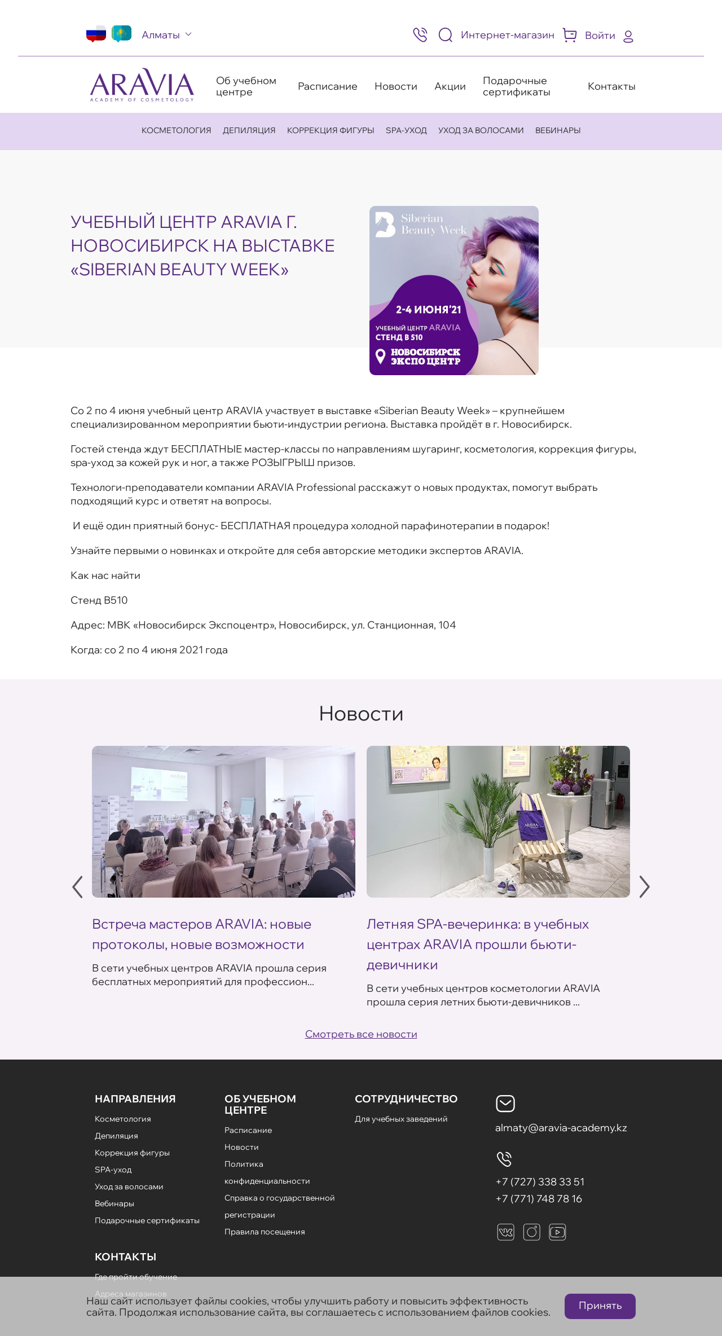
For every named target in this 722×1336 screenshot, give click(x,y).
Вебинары (558, 130)
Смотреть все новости (361, 1033)
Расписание (328, 86)
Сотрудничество (406, 1098)
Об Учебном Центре (260, 1104)
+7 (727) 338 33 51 (539, 1181)
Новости (396, 86)
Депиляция (249, 130)
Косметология (177, 130)
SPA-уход (406, 130)
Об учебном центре (246, 86)
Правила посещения (264, 1232)
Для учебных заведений (401, 1119)
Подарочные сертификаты (517, 86)
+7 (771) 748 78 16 (538, 1198)
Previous (77, 887)
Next (645, 887)
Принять (600, 1305)
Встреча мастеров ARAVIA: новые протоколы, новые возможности (201, 933)
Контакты (612, 86)
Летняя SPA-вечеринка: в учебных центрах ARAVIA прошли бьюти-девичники (478, 944)
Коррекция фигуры (331, 130)
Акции (450, 86)
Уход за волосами (481, 130)
